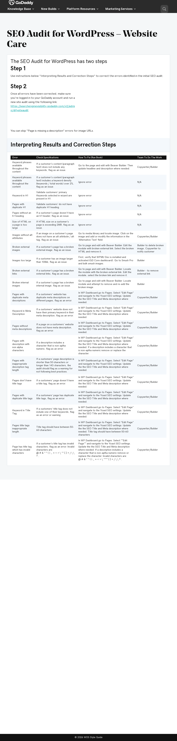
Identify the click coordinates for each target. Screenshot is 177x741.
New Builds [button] (50, 9)
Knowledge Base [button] (20, 9)
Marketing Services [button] (120, 9)
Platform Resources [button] (83, 9)
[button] (164, 9)
